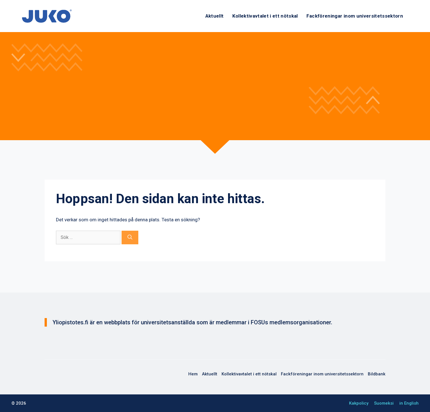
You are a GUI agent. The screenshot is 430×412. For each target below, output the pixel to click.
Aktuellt (214, 16)
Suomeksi (384, 403)
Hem (193, 374)
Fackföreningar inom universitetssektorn (354, 16)
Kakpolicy (358, 403)
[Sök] (130, 237)
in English (409, 403)
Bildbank (376, 374)
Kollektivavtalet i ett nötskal (265, 16)
